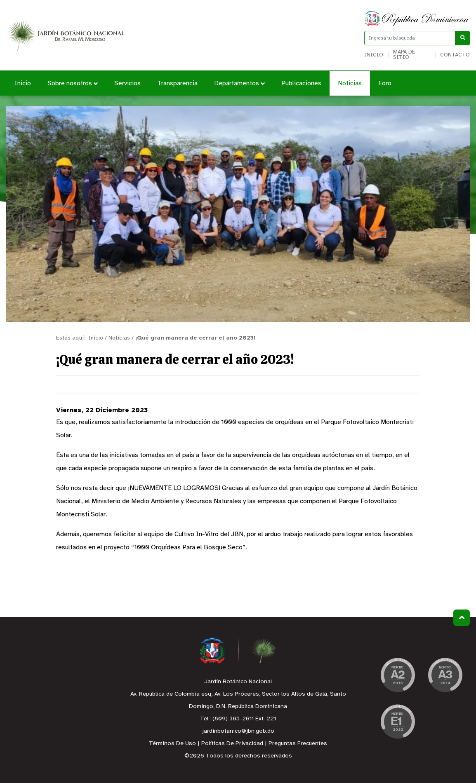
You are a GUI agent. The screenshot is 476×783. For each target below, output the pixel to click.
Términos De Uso (172, 744)
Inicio (373, 55)
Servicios (127, 83)
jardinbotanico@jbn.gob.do (238, 731)
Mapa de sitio (404, 54)
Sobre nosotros (72, 83)
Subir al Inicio (461, 617)
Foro (384, 83)
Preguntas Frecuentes (298, 744)
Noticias (350, 83)
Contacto (455, 55)
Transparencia (177, 83)
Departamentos (239, 83)
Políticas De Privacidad (232, 744)
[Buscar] (462, 38)
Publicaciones (301, 83)
